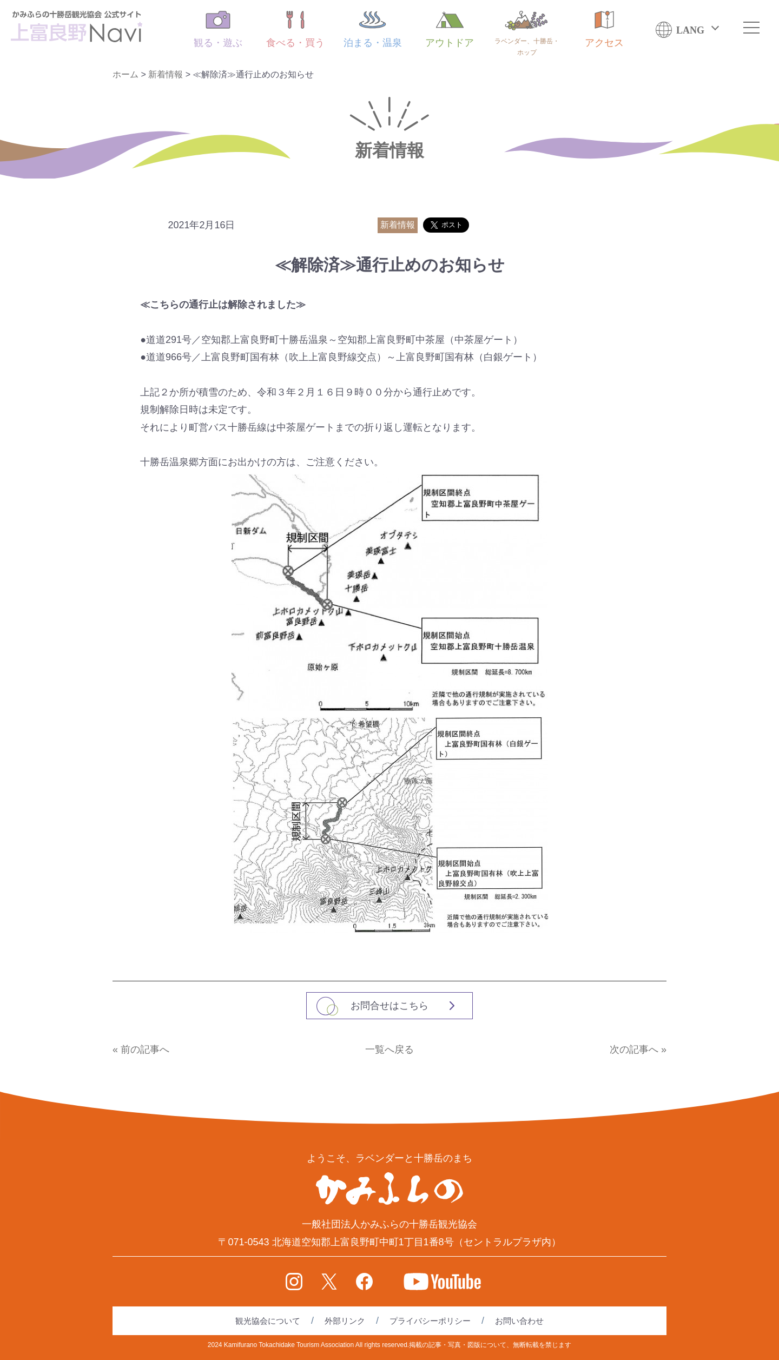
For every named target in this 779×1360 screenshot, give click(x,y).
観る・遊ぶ (218, 29)
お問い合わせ (519, 1320)
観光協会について (267, 1320)
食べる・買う (295, 29)
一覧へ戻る (389, 1049)
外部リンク (345, 1320)
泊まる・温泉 (373, 29)
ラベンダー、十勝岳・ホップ (526, 33)
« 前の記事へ (141, 1049)
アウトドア (449, 29)
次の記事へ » (638, 1049)
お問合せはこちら (389, 1005)
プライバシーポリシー (430, 1320)
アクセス (604, 29)
